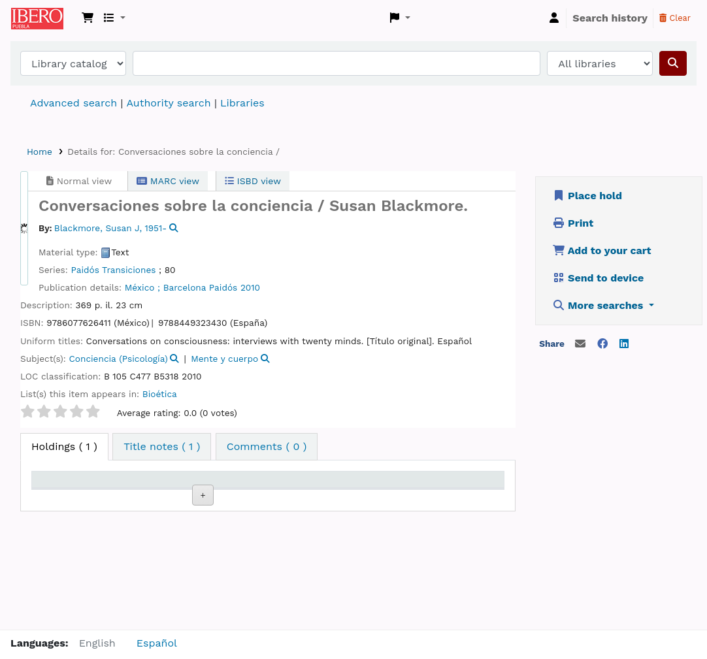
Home (39, 151)
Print (573, 223)
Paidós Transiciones (113, 270)
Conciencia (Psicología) (118, 358)
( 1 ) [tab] (64, 446)
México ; (142, 287)
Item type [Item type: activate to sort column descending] (62, 498)
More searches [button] (599, 305)
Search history (610, 18)
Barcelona (184, 287)
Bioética (159, 394)
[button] (87, 18)
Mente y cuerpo (224, 358)
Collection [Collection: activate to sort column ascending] (198, 498)
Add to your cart (601, 250)
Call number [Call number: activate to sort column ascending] (260, 491)
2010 (250, 287)
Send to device (598, 278)
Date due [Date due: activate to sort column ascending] (397, 498)
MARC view (168, 181)
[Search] (673, 63)
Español (157, 643)
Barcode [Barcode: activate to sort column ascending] (463, 498)
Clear (675, 18)
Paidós (223, 287)
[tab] (161, 446)
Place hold (587, 195)
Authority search (168, 103)
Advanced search (73, 103)
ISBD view (253, 181)
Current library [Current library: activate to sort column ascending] (125, 491)
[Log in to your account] (554, 18)
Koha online (43, 18)
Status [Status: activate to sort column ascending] (325, 498)
